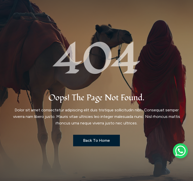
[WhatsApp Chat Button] (180, 150)
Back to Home (96, 140)
